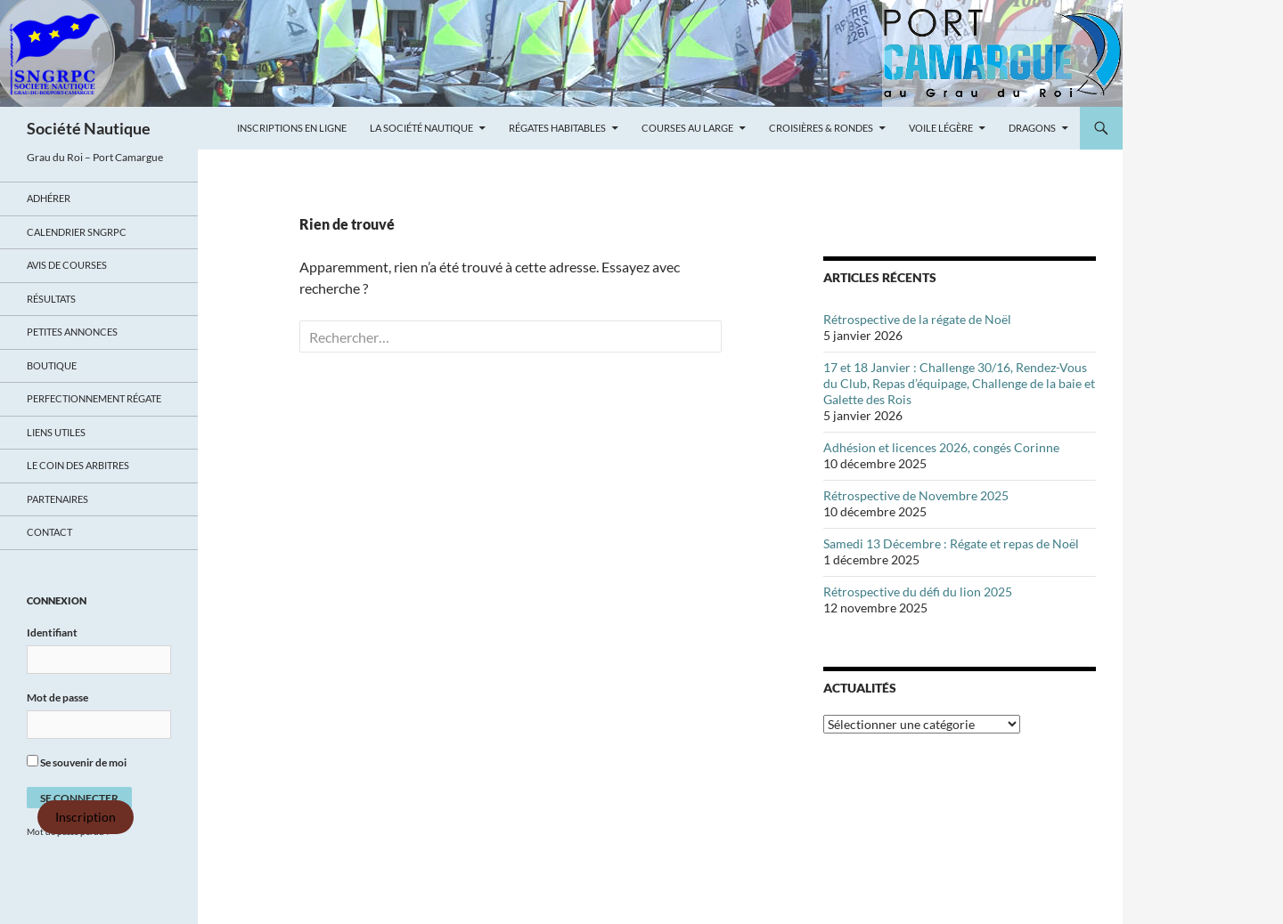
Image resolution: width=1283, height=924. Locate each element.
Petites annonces (72, 331)
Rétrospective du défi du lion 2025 (917, 591)
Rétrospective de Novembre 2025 (916, 495)
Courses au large (687, 128)
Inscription (85, 817)
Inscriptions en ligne (292, 128)
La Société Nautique (421, 128)
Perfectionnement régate (94, 398)
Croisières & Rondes (821, 128)
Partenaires (57, 499)
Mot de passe (57, 697)
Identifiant (52, 632)
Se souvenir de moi (77, 762)
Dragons (1032, 128)
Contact (49, 532)
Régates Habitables (557, 128)
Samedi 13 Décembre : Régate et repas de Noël (951, 543)
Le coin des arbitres (78, 465)
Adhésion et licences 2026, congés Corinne (941, 447)
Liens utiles (56, 432)
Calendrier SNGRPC (77, 232)
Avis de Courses (67, 265)
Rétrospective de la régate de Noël (917, 319)
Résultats (51, 298)
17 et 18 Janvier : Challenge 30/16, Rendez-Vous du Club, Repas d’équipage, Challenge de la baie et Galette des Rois (959, 383)
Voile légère (941, 128)
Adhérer (48, 198)
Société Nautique (89, 128)
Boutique (52, 365)
